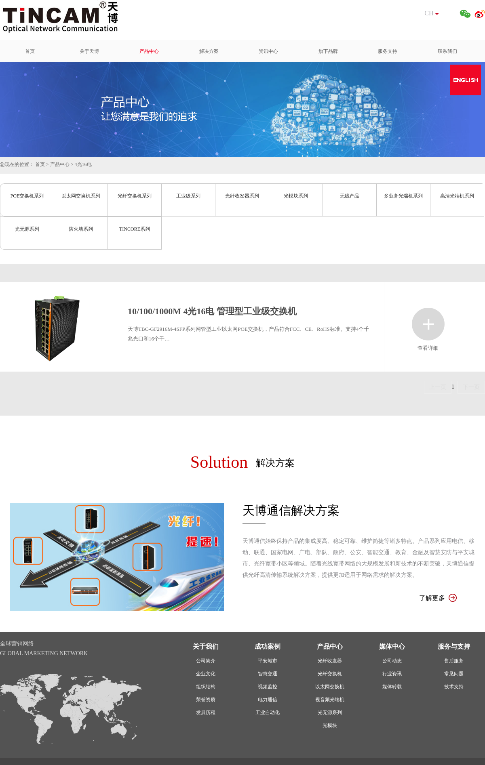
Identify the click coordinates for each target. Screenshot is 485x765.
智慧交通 (267, 674)
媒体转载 (392, 686)
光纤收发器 (330, 661)
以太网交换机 (329, 686)
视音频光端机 (329, 699)
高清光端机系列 (457, 196)
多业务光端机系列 (403, 196)
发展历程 (205, 712)
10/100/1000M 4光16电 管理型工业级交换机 (212, 311)
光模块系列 (296, 196)
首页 (40, 164)
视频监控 (267, 686)
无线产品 (349, 196)
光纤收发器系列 (242, 196)
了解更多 (438, 598)
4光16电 (83, 164)
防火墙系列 (81, 229)
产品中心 (60, 164)
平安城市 (267, 661)
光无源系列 (27, 229)
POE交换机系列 (27, 196)
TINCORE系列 (134, 229)
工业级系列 (188, 196)
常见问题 (454, 674)
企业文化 (205, 674)
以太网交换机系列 (80, 196)
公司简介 (205, 661)
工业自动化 (267, 712)
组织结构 (205, 686)
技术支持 (454, 686)
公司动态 (392, 661)
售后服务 (454, 661)
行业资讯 (392, 674)
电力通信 (267, 699)
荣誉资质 (205, 699)
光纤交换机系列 (135, 196)
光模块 (330, 725)
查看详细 (428, 324)
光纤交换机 (330, 674)
